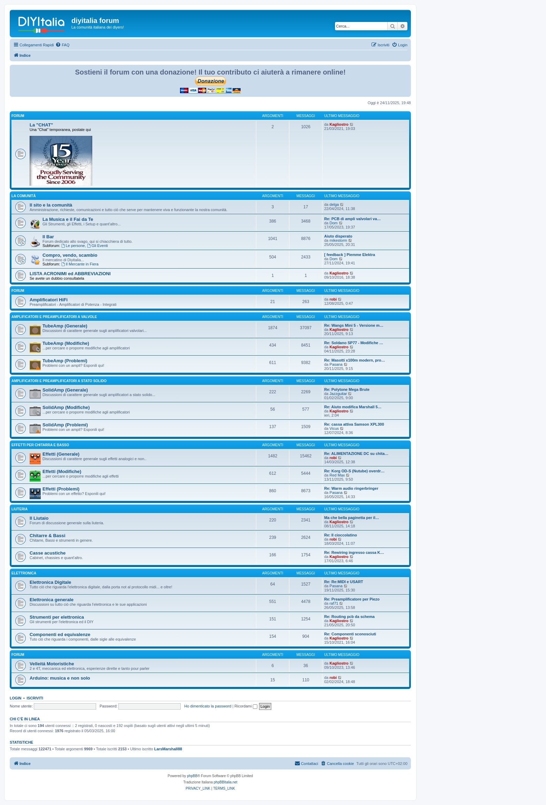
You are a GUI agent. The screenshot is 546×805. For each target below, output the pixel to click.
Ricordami (245, 706)
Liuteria (19, 509)
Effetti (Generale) (60, 454)
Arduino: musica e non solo (60, 678)
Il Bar (48, 236)
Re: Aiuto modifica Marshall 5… (353, 407)
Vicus (334, 428)
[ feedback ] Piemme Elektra (349, 255)
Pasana (335, 364)
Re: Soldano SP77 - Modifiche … (353, 343)
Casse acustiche (47, 553)
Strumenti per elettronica (57, 617)
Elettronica (23, 573)
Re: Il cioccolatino (340, 535)
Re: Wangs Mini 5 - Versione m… (353, 325)
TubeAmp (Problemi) (64, 360)
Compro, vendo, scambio (70, 255)
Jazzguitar (338, 394)
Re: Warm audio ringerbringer (351, 488)
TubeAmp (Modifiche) (65, 343)
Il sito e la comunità (51, 205)
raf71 (333, 603)
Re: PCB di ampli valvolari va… (352, 219)
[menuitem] (62, 45)
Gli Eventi (97, 245)
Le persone (73, 245)
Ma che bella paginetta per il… (351, 518)
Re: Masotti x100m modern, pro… (354, 360)
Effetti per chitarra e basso (40, 445)
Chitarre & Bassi (47, 535)
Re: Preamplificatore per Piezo (352, 599)
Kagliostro (338, 124)
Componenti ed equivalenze (60, 634)
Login (15, 698)
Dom (333, 223)
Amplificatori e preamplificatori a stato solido (59, 381)
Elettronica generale (51, 599)
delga (334, 204)
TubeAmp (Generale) (64, 325)
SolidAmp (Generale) (65, 390)
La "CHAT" (41, 124)
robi (333, 299)
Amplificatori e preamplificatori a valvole (54, 317)
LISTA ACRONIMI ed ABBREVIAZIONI (70, 273)
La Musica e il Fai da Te (67, 219)
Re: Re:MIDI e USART (343, 582)
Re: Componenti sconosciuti (350, 634)
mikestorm (338, 240)
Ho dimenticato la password (207, 706)
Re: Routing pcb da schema (349, 616)
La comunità (23, 196)
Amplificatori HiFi (49, 299)
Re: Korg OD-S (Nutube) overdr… (354, 471)
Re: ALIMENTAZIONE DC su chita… (356, 453)
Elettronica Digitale (50, 582)
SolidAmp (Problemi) (65, 424)
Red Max (337, 475)
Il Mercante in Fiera (80, 264)
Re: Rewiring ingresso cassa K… (354, 552)
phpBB (192, 776)
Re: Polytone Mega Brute (346, 389)
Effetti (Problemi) (60, 488)
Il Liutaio (39, 518)
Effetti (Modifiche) (61, 471)
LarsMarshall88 (168, 749)
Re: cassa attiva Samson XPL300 (354, 424)
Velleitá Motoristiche (52, 663)
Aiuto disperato (338, 236)
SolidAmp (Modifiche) (66, 407)
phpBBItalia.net (225, 782)
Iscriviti (35, 698)
